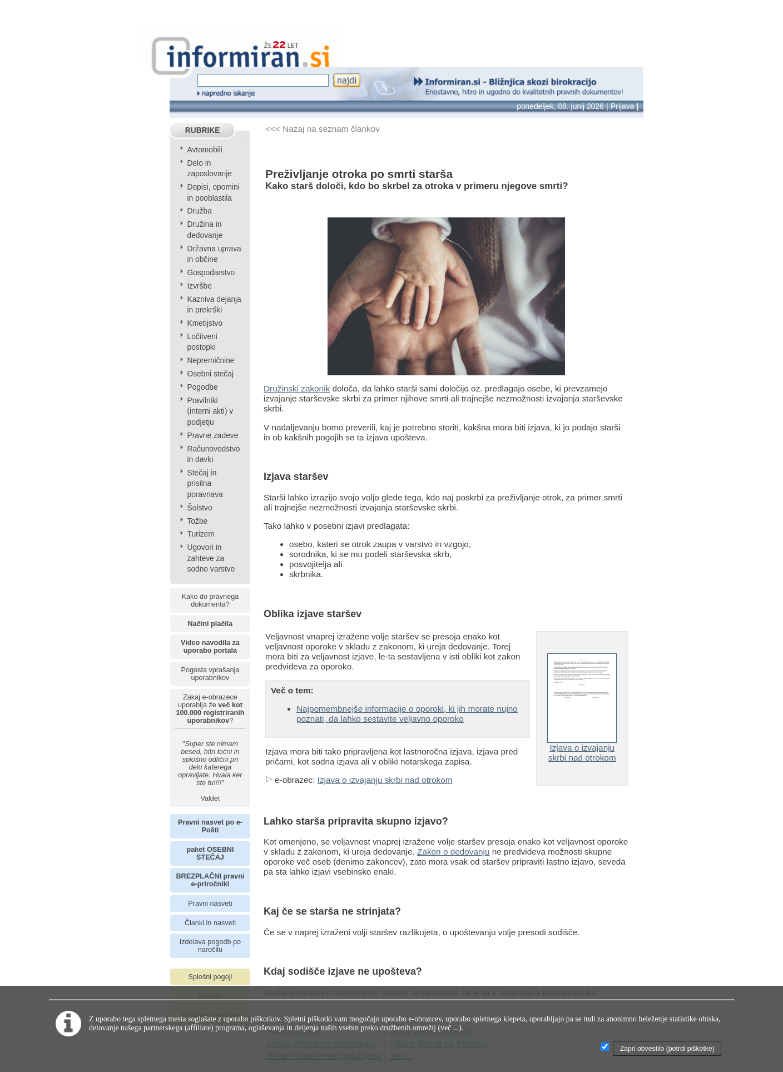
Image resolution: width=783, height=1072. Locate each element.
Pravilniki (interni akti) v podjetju (210, 411)
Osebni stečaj (210, 374)
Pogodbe (202, 387)
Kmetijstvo (204, 323)
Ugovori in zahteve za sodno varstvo (211, 558)
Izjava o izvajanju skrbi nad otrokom (385, 780)
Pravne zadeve (212, 435)
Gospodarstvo (211, 273)
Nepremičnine (210, 360)
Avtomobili (204, 150)
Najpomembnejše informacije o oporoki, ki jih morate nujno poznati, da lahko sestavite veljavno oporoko (407, 713)
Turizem (200, 534)
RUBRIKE (202, 130)
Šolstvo (199, 508)
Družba (199, 211)
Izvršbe (199, 286)
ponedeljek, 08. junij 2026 (560, 106)
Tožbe (197, 521)
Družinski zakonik (297, 388)
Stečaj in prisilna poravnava (204, 484)
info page (17, 7)
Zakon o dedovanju (453, 851)
